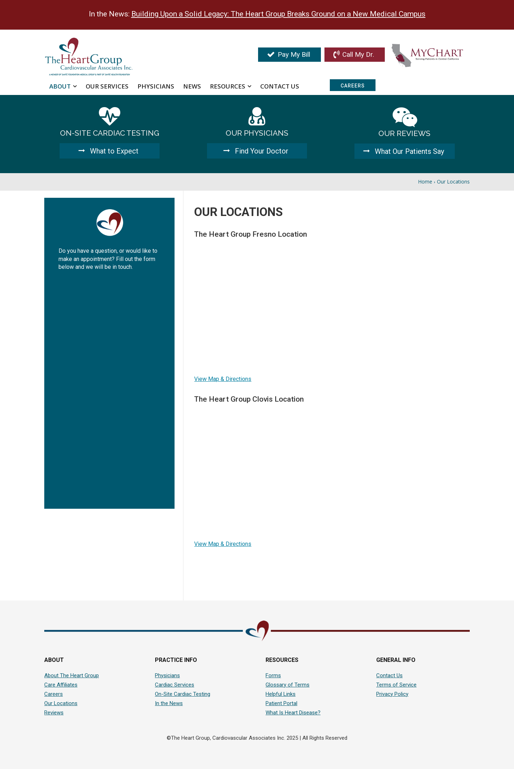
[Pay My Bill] (289, 54)
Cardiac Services (174, 685)
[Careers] (353, 85)
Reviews (54, 712)
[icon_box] (109, 123)
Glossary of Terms (287, 685)
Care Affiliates (60, 685)
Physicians (167, 675)
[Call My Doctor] (354, 54)
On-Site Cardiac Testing (182, 694)
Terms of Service (396, 685)
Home (425, 181)
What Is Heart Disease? (293, 712)
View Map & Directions (222, 379)
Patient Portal (281, 703)
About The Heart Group (71, 675)
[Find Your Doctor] (257, 151)
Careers (53, 694)
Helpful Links (281, 694)
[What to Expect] (110, 151)
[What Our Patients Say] (404, 151)
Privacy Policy (392, 694)
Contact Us (389, 675)
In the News (169, 703)
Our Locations (60, 703)
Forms (273, 675)
